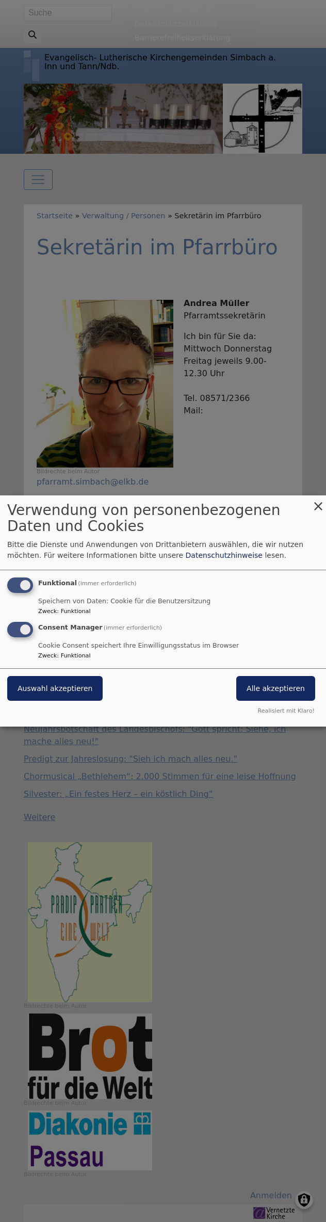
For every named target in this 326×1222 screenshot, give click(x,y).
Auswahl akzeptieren (55, 688)
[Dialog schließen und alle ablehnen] (318, 501)
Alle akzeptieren (276, 688)
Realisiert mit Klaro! (286, 711)
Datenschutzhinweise (224, 555)
